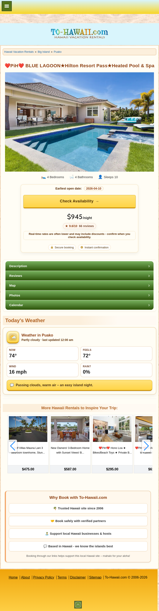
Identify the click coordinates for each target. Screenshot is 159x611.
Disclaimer (78, 577)
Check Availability (77, 201)
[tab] (79, 266)
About (25, 577)
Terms (62, 577)
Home (13, 577)
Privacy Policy (43, 577)
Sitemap (95, 577)
